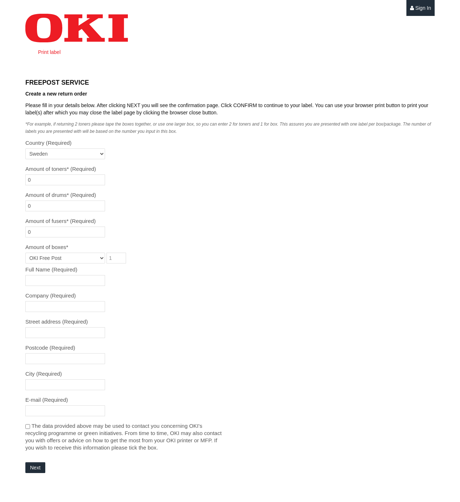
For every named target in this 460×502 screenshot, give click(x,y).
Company (50, 295)
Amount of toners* (60, 169)
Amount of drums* (60, 195)
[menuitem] (420, 8)
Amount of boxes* (46, 247)
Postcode (50, 348)
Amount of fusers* (60, 221)
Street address (56, 322)
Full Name (51, 269)
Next (35, 468)
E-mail (46, 400)
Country (48, 143)
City (43, 374)
